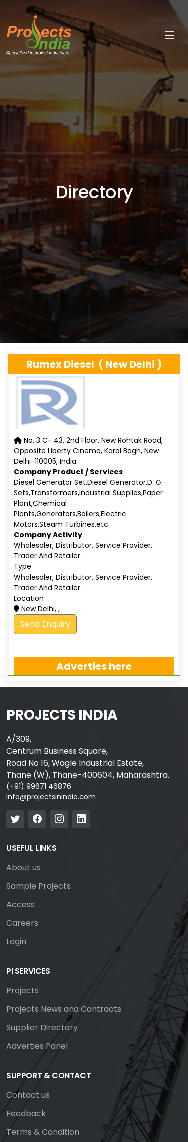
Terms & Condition (42, 1132)
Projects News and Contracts (63, 1009)
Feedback (26, 1114)
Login (16, 942)
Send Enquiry (45, 624)
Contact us (28, 1095)
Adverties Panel (37, 1046)
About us (23, 868)
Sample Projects (38, 886)
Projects (22, 991)
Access (20, 905)
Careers (22, 923)
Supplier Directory (42, 1028)
